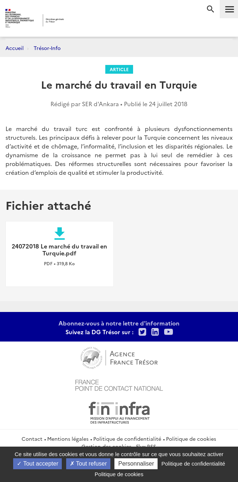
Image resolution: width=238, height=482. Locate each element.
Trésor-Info (47, 47)
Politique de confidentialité (127, 438)
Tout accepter (37, 463)
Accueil (14, 47)
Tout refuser (88, 463)
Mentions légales (67, 438)
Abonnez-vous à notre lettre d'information (119, 323)
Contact (32, 438)
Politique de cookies (191, 438)
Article (119, 69)
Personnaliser (136, 463)
